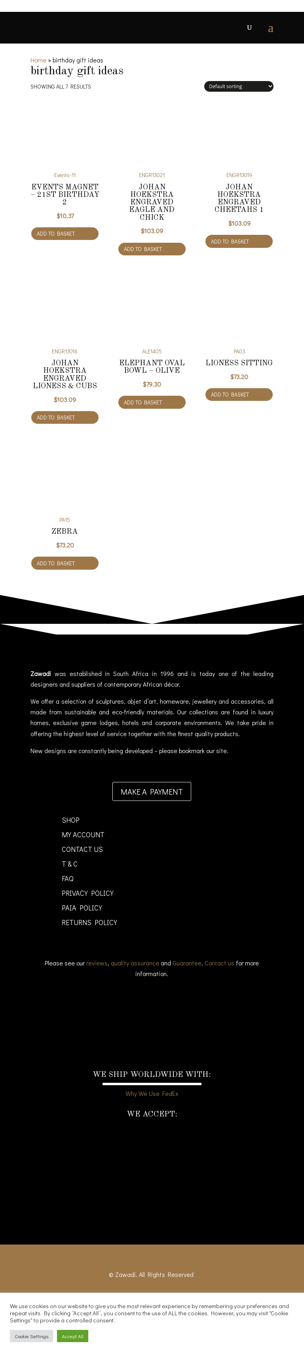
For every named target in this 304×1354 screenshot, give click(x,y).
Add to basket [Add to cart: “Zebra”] (56, 563)
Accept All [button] (73, 1336)
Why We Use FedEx (151, 1093)
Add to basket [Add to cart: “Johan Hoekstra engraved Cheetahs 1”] (230, 241)
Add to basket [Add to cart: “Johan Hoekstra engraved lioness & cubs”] (56, 417)
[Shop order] (239, 86)
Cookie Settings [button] (31, 1336)
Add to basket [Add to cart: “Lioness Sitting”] (230, 394)
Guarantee (187, 963)
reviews (97, 963)
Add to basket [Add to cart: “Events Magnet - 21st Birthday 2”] (56, 233)
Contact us (219, 963)
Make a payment (152, 791)
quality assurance (135, 963)
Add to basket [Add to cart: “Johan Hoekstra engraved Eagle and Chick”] (143, 249)
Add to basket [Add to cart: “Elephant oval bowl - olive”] (143, 402)
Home (38, 60)
